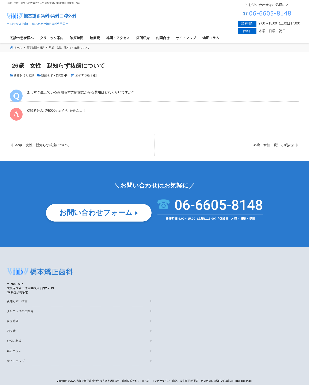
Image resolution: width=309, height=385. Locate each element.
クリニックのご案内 (20, 311)
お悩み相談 (14, 341)
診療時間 (13, 321)
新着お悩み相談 (24, 75)
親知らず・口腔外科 (54, 75)
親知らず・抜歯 (17, 301)
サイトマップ (15, 361)
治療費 (11, 331)
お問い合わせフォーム (96, 212)
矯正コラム (14, 351)
